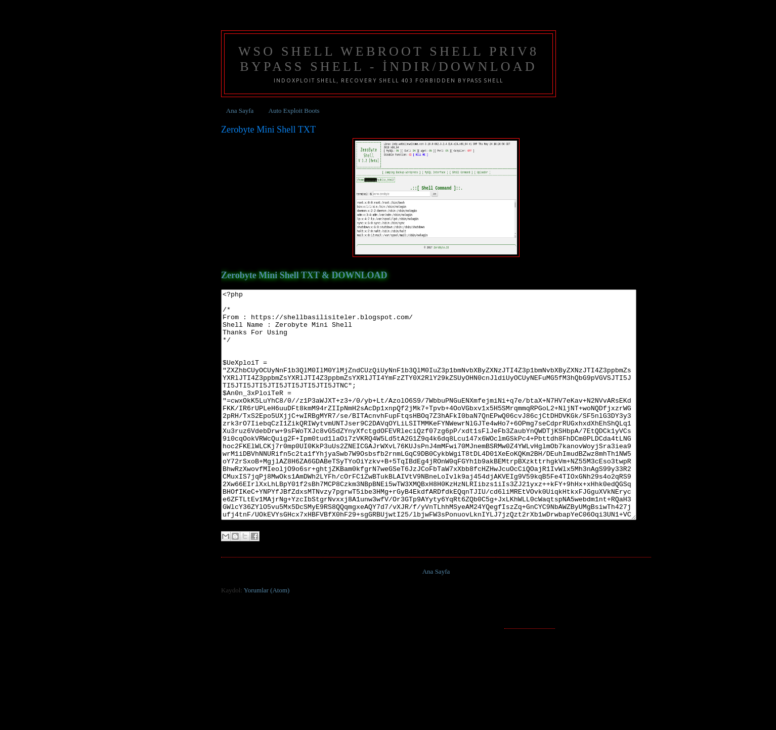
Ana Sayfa (240, 110)
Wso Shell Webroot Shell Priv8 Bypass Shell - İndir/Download (388, 59)
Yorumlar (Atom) (267, 635)
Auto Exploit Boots (294, 110)
